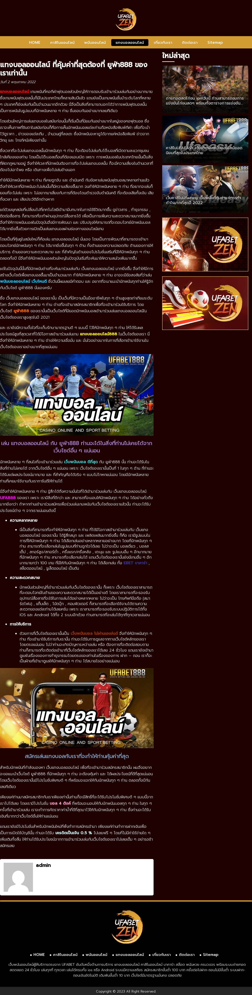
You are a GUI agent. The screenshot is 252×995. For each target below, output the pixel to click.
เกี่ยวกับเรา (163, 42)
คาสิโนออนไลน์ (62, 42)
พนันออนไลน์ (95, 42)
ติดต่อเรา (190, 42)
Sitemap (215, 42)
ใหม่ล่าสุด (175, 55)
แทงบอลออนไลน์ (130, 42)
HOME (34, 42)
